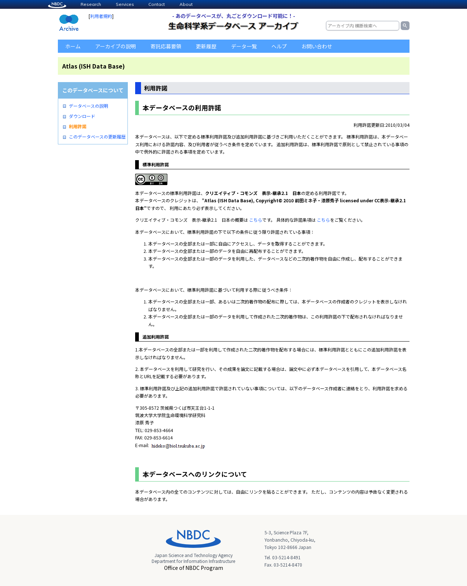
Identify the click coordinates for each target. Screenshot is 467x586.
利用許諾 (77, 126)
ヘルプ (279, 46)
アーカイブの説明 (115, 46)
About (186, 4)
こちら (255, 220)
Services (125, 4)
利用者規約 (101, 16)
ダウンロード (82, 116)
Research (91, 4)
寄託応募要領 (166, 46)
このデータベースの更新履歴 (97, 137)
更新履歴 (206, 46)
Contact (156, 4)
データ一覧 (244, 46)
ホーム (73, 46)
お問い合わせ (316, 46)
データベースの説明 (88, 106)
